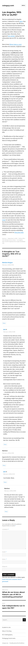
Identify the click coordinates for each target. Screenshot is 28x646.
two (9, 36)
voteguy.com (8, 5)
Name (4, 552)
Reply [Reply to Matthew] (4, 465)
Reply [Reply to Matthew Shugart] (4, 323)
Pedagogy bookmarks (8, 638)
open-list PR (5, 241)
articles (12, 36)
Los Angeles (20, 240)
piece (21, 21)
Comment (5, 529)
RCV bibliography (7, 634)
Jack (4, 329)
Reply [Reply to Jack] (5, 444)
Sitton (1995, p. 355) (15, 44)
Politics (20, 238)
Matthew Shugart (7, 262)
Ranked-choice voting (10, 240)
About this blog (6, 631)
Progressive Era (12, 241)
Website (4, 566)
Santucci (4, 238)
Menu (23, 5)
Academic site (6, 627)
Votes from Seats (19, 232)
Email (4, 559)
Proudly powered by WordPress (17, 643)
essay (3, 220)
